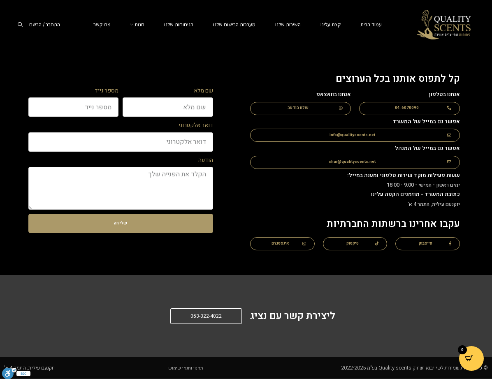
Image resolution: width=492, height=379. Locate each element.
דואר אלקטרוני (196, 125)
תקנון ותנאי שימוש (185, 368)
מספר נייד (106, 90)
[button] (409, 108)
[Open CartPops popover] (471, 358)
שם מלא (203, 90)
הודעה (205, 160)
